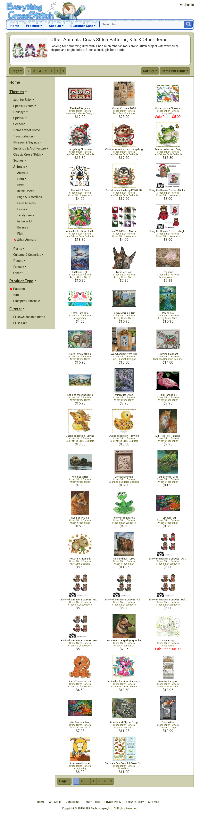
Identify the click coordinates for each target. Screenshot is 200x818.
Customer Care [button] (81, 26)
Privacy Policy (112, 801)
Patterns (17, 289)
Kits (16, 295)
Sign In (187, 5)
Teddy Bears (25, 215)
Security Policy (135, 801)
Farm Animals (26, 203)
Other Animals (24, 240)
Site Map (153, 801)
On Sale (20, 323)
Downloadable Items (29, 317)
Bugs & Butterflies (29, 197)
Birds (20, 185)
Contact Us (72, 801)
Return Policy (92, 801)
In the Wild (24, 221)
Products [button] (33, 26)
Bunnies (22, 227)
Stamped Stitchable (26, 301)
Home (14, 26)
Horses (22, 209)
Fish (20, 233)
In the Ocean (25, 191)
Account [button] (55, 26)
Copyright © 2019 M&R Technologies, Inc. (87, 808)
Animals (22, 173)
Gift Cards (55, 801)
